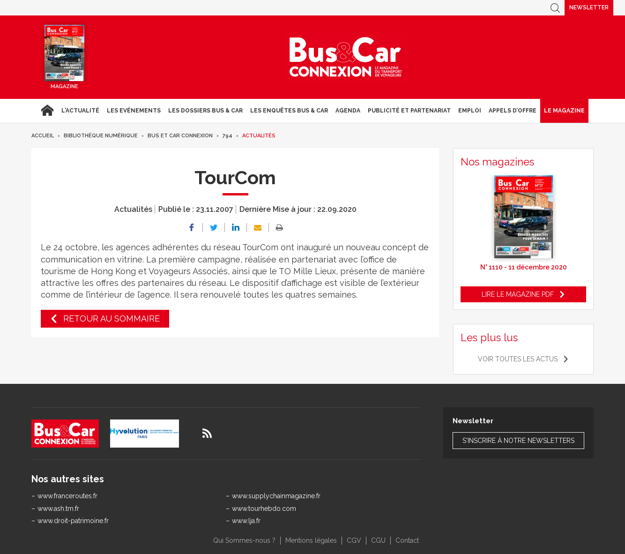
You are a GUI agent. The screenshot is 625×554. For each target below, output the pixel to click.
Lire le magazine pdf (518, 294)
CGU (378, 540)
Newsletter (589, 7)
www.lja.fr (246, 520)
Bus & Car (346, 57)
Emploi (469, 110)
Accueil (47, 110)
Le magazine (564, 110)
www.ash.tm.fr (58, 508)
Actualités (258, 136)
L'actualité (80, 110)
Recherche (555, 7)
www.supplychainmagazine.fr (276, 496)
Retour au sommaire (111, 318)
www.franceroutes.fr (67, 496)
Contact (407, 540)
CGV (354, 540)
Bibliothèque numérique (101, 136)
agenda (347, 110)
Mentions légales (311, 540)
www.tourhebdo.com (264, 508)
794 (227, 136)
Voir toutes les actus (518, 359)
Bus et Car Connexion (180, 136)
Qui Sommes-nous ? (244, 540)
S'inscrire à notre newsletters (518, 440)
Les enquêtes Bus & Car (289, 110)
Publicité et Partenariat (409, 110)
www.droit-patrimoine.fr (73, 520)
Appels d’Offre (512, 110)
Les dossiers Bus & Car (205, 110)
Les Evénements (134, 110)
